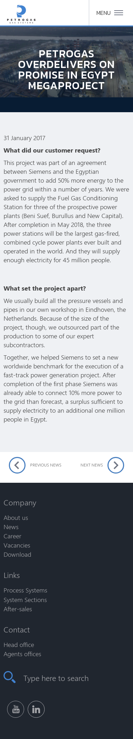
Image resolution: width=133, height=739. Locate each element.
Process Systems (25, 590)
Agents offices (22, 653)
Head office (19, 644)
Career (12, 536)
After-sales (18, 609)
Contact (17, 629)
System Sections (25, 599)
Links (12, 574)
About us (16, 517)
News (11, 526)
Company (20, 502)
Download (17, 554)
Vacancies (17, 545)
